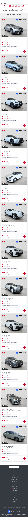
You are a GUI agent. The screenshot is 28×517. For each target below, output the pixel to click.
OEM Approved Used (14, 479)
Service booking (14, 490)
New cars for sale (14, 477)
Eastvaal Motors (16, 514)
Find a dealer (14, 492)
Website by (14, 515)
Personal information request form (14, 503)
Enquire (4, 44)
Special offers (14, 481)
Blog (14, 494)
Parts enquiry (14, 488)
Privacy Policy (14, 499)
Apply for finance (14, 486)
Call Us (9, 44)
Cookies (14, 501)
